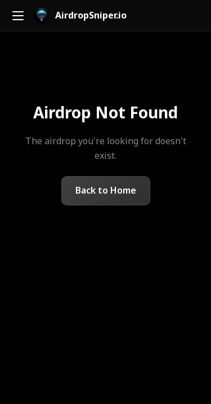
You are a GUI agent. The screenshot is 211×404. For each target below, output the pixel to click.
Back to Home (105, 190)
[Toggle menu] (18, 16)
